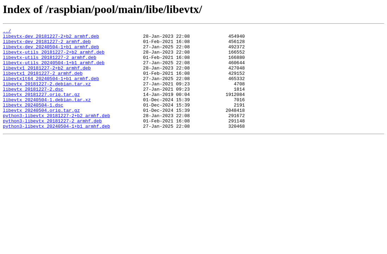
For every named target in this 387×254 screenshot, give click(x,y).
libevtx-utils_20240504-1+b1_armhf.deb (54, 70)
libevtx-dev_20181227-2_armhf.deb (47, 44)
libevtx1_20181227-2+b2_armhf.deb (47, 76)
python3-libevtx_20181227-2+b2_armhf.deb (56, 133)
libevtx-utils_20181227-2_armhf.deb (49, 63)
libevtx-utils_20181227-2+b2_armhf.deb (54, 57)
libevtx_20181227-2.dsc (33, 101)
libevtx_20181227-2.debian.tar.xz (47, 95)
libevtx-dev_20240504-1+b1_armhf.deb (51, 51)
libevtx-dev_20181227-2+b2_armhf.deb (51, 38)
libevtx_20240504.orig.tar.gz (41, 127)
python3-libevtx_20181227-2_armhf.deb (52, 140)
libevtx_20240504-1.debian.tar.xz (47, 114)
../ (7, 32)
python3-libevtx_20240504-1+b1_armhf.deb (56, 146)
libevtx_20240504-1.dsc (33, 120)
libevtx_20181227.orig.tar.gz (41, 108)
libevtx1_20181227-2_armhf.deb (42, 82)
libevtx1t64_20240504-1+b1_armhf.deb (51, 89)
